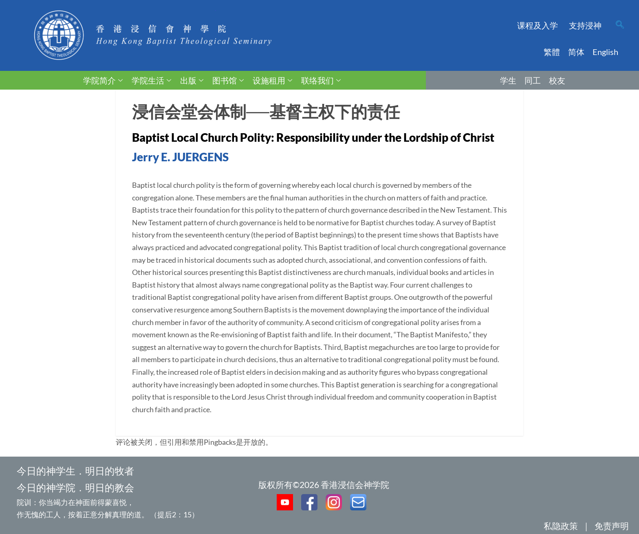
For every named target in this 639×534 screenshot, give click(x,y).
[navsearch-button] (620, 25)
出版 (191, 80)
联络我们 (321, 80)
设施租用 (272, 80)
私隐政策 (561, 526)
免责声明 (612, 526)
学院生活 (151, 80)
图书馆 (228, 80)
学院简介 (103, 80)
